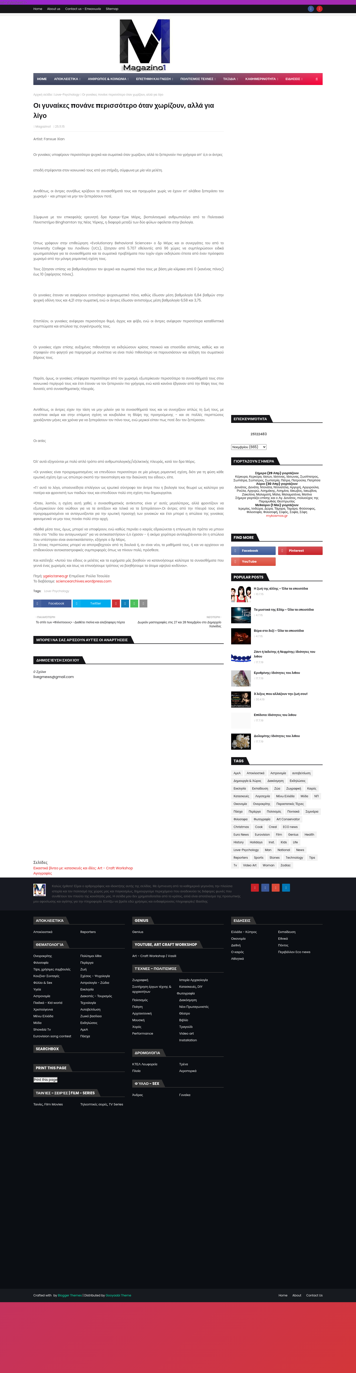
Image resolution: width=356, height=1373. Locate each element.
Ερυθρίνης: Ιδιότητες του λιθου (277, 672)
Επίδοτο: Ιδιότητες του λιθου (275, 715)
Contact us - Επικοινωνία (83, 9)
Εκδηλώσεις (298, 781)
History (239, 842)
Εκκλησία (240, 788)
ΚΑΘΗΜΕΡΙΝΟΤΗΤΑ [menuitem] (260, 79)
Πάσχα (238, 811)
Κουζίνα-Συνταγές (46, 976)
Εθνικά (283, 938)
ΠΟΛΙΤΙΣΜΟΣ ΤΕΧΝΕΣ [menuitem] (196, 79)
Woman (269, 865)
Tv (235, 865)
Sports (259, 857)
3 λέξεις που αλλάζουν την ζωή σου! (281, 693)
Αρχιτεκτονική (142, 1013)
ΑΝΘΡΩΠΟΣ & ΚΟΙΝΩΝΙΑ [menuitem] (107, 79)
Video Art (249, 865)
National (284, 850)
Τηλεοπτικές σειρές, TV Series (101, 1104)
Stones (275, 857)
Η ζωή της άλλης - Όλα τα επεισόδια (281, 588)
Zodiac (286, 865)
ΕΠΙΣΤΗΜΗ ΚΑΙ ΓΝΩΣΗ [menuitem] (153, 79)
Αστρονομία (278, 773)
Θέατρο (184, 1013)
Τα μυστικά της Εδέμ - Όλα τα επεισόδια (284, 609)
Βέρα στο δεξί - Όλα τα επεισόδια (279, 630)
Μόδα (304, 796)
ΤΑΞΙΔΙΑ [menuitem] (229, 79)
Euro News (241, 834)
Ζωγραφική (293, 788)
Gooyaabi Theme (118, 1295)
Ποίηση (137, 1006)
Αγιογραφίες (42, 873)
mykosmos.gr (277, 515)
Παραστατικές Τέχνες (290, 804)
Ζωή (83, 969)
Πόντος (283, 945)
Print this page (45, 1079)
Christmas (241, 827)
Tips (312, 857)
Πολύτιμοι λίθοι (91, 956)
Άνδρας (137, 1095)
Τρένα (183, 1064)
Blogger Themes (70, 1295)
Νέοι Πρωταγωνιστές (194, 1006)
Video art (186, 1033)
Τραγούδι (186, 1026)
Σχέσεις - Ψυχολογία (95, 976)
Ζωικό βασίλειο (91, 1016)
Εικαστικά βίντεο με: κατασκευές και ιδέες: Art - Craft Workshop (83, 868)
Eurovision (262, 834)
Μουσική (138, 1020)
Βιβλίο (183, 1020)
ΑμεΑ (237, 773)
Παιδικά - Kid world (47, 1002)
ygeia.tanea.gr (55, 576)
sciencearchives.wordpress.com (83, 581)
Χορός (136, 1026)
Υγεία (37, 989)
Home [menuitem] (42, 79)
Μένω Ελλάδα (285, 796)
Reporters (241, 857)
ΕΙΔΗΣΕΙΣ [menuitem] (293, 79)
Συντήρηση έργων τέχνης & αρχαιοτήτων (151, 989)
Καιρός (311, 788)
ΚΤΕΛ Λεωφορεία (144, 1064)
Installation (188, 1040)
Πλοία (136, 1071)
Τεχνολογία (88, 1002)
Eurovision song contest (52, 1036)
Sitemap (112, 9)
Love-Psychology (67, 94)
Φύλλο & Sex (42, 982)
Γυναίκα (184, 1095)
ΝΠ (316, 796)
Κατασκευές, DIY (190, 986)
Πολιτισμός (274, 811)
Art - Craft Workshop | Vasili (154, 956)
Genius (293, 834)
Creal (273, 827)
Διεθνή (236, 945)
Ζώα (277, 788)
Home (37, 9)
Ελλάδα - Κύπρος (244, 932)
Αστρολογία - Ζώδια (94, 982)
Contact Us (314, 1295)
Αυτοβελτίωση (90, 1009)
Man (268, 850)
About (296, 1295)
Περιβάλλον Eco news (294, 952)
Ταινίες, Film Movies (48, 1104)
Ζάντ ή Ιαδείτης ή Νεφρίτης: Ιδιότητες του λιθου (284, 654)
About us (53, 9)
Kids (284, 842)
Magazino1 (43, 126)
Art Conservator (288, 819)
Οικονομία (240, 804)
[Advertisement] (128, 824)
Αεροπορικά (188, 1071)
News (300, 850)
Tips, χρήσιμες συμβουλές (51, 969)
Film (279, 834)
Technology (294, 857)
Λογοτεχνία (262, 796)
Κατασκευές (241, 796)
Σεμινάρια (312, 811)
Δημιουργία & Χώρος (247, 781)
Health (309, 834)
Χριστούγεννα (43, 1009)
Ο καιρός (237, 952)
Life (295, 842)
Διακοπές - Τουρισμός (96, 996)
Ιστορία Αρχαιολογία (193, 980)
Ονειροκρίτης (261, 804)
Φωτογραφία (262, 819)
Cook (259, 827)
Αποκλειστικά (255, 773)
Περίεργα (255, 811)
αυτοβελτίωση (301, 773)
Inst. (272, 842)
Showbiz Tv (42, 1029)
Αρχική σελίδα (42, 94)
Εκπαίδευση (260, 788)
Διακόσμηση (275, 781)
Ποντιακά (293, 811)
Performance (142, 1033)
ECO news (290, 827)
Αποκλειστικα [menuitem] (66, 79)
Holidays (256, 842)
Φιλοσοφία (40, 962)
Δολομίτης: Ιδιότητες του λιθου (277, 736)
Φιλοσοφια (240, 819)
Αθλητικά (237, 958)
